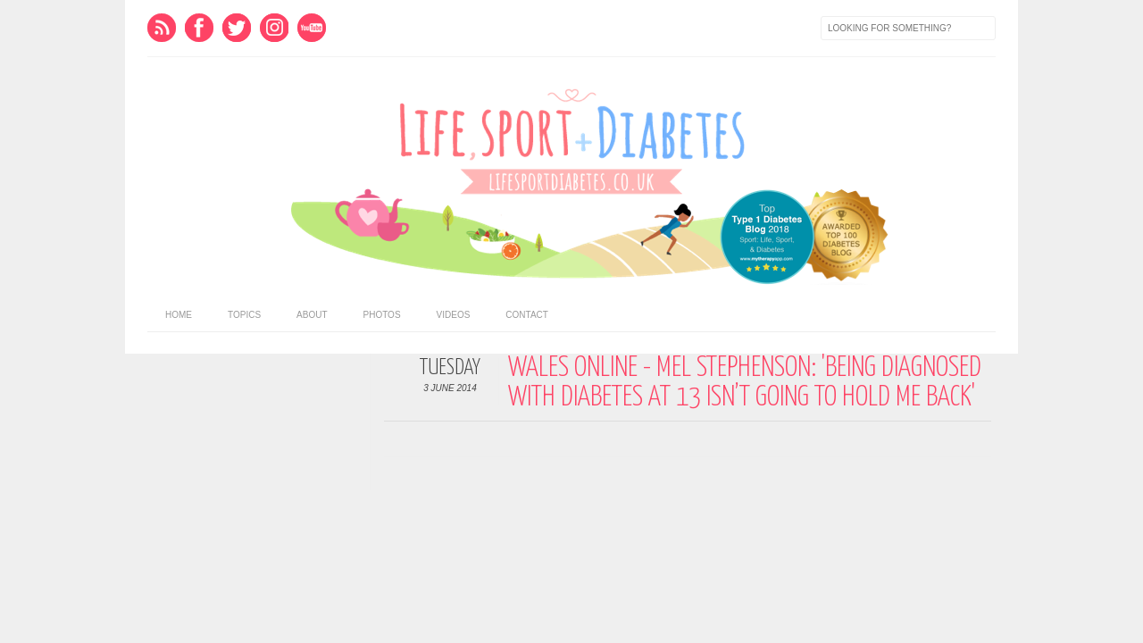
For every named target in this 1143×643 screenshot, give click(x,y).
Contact (526, 315)
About (311, 315)
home (178, 315)
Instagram (274, 27)
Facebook (199, 27)
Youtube (311, 27)
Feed (161, 27)
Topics (244, 315)
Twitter (236, 27)
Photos (382, 315)
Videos (454, 315)
